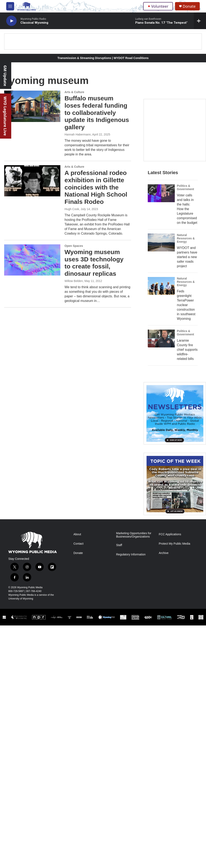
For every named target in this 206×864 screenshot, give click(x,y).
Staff (119, 545)
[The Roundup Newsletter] (175, 413)
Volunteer (158, 6)
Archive (164, 553)
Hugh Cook (72, 209)
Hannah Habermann (78, 134)
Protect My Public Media (174, 543)
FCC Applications (170, 534)
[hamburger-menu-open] (10, 6)
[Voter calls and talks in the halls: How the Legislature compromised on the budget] (161, 193)
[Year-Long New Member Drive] (175, 130)
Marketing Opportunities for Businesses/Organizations (133, 535)
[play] (11, 20)
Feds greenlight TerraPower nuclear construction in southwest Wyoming (186, 304)
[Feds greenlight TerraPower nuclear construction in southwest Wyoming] (161, 286)
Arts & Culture (74, 92)
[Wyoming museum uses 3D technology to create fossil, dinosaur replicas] (32, 260)
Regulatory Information (131, 554)
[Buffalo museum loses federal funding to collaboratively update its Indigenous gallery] (32, 106)
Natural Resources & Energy (186, 238)
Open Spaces (74, 245)
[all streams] (200, 20)
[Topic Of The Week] (175, 484)
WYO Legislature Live (5, 116)
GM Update (5, 75)
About (77, 534)
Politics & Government (185, 187)
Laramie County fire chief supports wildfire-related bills (187, 350)
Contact (78, 543)
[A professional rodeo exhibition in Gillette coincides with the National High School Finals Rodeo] (32, 180)
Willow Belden (74, 281)
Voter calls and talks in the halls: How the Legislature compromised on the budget (187, 208)
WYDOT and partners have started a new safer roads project (187, 257)
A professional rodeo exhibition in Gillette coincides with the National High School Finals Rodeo (96, 187)
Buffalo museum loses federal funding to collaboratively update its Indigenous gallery (97, 112)
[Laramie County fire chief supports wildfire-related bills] (161, 338)
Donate (189, 6)
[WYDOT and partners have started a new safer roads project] (161, 242)
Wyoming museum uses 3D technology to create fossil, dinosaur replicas (94, 263)
